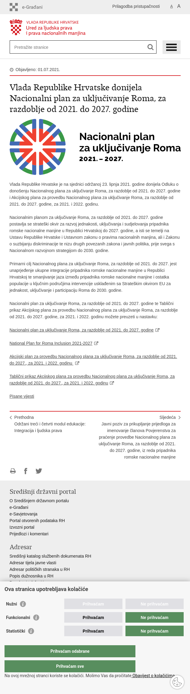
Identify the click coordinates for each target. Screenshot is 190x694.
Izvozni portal (22, 527)
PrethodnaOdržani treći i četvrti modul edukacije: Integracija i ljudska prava (50, 424)
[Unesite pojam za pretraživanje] (36, 47)
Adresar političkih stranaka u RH (40, 569)
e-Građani (19, 507)
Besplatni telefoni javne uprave (38, 582)
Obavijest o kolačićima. (153, 675)
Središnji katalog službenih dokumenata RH (50, 556)
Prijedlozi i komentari (29, 533)
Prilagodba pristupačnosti (136, 6)
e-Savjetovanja (24, 514)
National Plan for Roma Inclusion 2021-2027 (51, 343)
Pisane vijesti (22, 396)
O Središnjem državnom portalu (39, 500)
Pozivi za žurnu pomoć (31, 589)
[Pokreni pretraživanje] (150, 47)
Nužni (11, 616)
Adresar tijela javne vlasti (33, 562)
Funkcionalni (18, 629)
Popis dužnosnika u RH (32, 576)
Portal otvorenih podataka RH (37, 520)
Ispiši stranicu (13, 471)
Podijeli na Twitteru (39, 471)
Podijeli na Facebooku (26, 471)
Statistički (15, 643)
